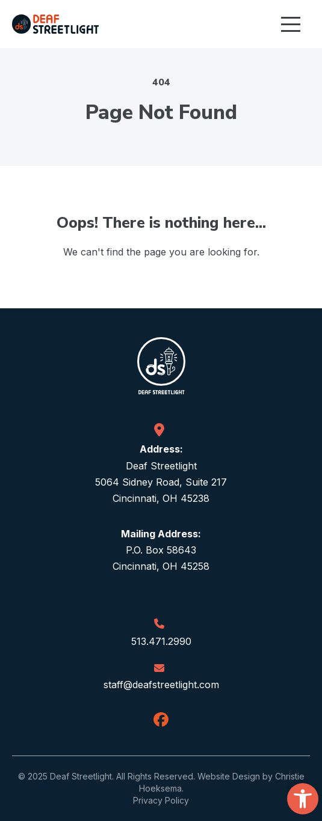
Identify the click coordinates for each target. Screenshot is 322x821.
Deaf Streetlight (81, 776)
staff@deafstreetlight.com (161, 685)
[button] (302, 798)
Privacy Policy (161, 800)
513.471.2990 (161, 641)
